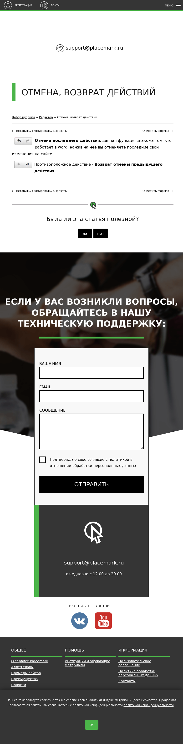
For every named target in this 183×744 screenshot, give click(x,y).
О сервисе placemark (29, 661)
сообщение (91, 428)
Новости (18, 685)
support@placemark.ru (94, 47)
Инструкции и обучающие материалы (87, 663)
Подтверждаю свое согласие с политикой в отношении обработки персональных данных (93, 463)
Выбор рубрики (23, 117)
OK (92, 724)
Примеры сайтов (26, 673)
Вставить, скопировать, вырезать (41, 130)
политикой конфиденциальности (149, 705)
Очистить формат (155, 130)
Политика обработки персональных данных (138, 673)
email (91, 393)
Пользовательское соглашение (134, 663)
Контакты (127, 681)
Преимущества (24, 679)
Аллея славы (22, 667)
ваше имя (91, 369)
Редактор (46, 117)
